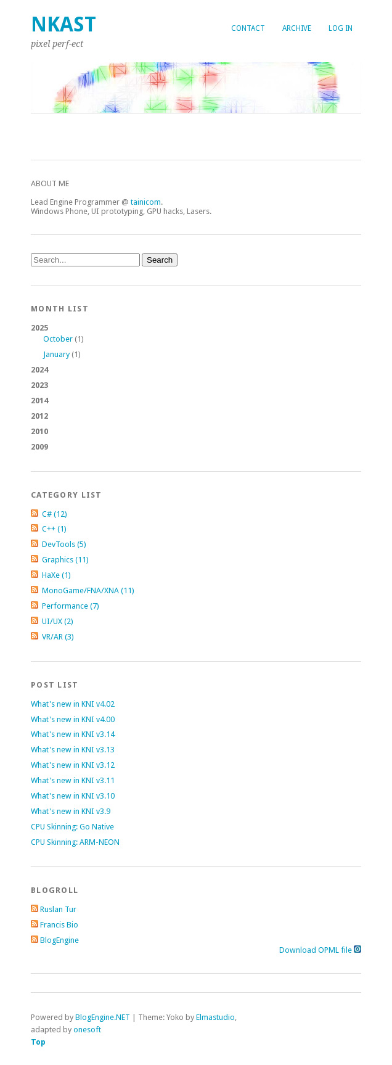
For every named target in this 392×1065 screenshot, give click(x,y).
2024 (39, 369)
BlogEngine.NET (102, 1017)
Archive (296, 28)
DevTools (64, 544)
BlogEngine (59, 940)
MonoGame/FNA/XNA (88, 590)
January (56, 354)
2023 (39, 385)
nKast (63, 24)
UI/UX (57, 621)
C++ (54, 528)
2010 (39, 431)
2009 (39, 446)
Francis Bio (59, 924)
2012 (39, 416)
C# (54, 514)
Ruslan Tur (58, 909)
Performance (70, 606)
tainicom (146, 202)
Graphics (65, 559)
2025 (196, 341)
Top (38, 1041)
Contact (248, 28)
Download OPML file (320, 950)
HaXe (56, 575)
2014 (39, 400)
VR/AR (58, 636)
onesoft (87, 1029)
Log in (341, 28)
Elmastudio (215, 1017)
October (58, 338)
